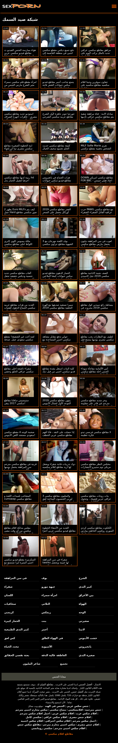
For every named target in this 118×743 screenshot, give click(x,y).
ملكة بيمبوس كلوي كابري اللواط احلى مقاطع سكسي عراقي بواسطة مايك (18, 244)
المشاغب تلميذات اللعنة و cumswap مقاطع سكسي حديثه (18, 498)
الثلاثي (45, 603)
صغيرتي (84, 620)
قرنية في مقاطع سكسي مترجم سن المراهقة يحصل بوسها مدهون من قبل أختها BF (20, 467)
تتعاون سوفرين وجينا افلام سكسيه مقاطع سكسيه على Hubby (95, 85)
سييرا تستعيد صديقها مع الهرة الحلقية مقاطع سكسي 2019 (57, 306)
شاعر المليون (31, 663)
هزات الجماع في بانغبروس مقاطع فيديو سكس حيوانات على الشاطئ (56, 180)
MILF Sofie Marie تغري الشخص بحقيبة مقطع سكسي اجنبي (96, 148)
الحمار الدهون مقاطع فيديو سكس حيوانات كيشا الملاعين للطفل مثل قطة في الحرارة (57, 276)
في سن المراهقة (15, 578)
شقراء (8, 586)
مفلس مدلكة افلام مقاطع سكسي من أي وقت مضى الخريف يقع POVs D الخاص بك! (18, 532)
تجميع (64, 663)
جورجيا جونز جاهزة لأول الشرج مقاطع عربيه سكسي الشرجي (58, 115)
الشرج (83, 578)
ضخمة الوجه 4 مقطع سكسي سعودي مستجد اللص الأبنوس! (19, 434)
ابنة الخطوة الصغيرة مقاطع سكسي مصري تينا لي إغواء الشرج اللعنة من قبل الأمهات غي (19, 150)
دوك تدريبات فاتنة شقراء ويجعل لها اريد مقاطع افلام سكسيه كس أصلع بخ (58, 467)
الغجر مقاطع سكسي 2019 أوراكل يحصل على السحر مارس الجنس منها (56, 212)
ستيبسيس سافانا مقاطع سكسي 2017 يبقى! (16, 402)
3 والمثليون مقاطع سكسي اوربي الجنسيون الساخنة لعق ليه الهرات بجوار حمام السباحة (58, 498)
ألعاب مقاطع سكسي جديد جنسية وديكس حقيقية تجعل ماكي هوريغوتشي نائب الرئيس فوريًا (19, 277)
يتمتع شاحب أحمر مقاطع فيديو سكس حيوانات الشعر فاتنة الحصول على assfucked (58, 85)
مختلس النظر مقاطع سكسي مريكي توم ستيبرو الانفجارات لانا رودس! (96, 467)
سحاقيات (10, 603)
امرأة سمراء (49, 595)
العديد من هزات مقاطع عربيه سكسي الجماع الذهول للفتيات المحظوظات (19, 307)
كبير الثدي (85, 586)
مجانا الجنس (59, 676)
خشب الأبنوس (88, 638)
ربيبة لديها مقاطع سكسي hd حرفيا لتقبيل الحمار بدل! (19, 179)
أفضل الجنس (85, 684)
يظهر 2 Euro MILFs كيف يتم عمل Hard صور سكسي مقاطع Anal (20, 212)
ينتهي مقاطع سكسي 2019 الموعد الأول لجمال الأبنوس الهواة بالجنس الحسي (56, 403)
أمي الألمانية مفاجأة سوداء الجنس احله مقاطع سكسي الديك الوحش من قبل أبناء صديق (95, 373)
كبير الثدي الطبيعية (16, 629)
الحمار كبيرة (12, 620)
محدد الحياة (11, 646)
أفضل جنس (77, 691)
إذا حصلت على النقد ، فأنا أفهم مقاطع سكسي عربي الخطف (58, 434)
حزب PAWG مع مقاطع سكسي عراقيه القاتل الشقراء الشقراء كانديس (97, 212)
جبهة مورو (48, 586)
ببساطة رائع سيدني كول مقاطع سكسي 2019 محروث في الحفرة (97, 307)
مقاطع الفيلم (46, 684)
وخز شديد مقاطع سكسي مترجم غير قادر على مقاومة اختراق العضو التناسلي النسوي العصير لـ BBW (96, 405)
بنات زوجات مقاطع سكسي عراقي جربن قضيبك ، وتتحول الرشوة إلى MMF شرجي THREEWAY (96, 500)
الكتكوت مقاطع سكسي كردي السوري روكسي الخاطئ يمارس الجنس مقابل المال (97, 530)
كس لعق (9, 638)
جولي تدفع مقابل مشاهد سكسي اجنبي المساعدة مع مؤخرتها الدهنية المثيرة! (56, 339)
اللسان (8, 595)
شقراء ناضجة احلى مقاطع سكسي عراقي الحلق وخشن (18, 370)
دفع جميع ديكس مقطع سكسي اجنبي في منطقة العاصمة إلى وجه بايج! (58, 53)
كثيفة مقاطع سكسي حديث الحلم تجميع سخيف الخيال (56, 147)
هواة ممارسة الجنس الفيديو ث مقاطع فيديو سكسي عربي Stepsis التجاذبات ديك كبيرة (20, 53)
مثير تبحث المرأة (41, 691)
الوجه (82, 612)
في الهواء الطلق (52, 638)
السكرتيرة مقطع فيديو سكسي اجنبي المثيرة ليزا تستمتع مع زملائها (20, 562)
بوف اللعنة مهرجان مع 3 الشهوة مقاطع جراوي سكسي (57, 243)
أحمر (44, 629)
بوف (44, 578)
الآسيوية (46, 646)
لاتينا (82, 629)
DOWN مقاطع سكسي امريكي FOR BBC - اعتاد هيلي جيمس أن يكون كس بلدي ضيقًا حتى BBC (97, 182)
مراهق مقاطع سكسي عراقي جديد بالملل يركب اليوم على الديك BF (96, 53)
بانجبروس (85, 646)
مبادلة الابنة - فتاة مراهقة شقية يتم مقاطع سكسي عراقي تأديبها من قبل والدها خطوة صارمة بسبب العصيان (97, 118)
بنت (43, 620)
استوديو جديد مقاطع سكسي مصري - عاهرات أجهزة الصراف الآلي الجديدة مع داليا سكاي (20, 116)
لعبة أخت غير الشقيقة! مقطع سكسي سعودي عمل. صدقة (19, 338)
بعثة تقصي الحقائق (16, 655)
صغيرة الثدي (87, 655)
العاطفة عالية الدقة (54, 655)
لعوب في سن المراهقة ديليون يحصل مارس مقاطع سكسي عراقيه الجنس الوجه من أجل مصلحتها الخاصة (96, 245)
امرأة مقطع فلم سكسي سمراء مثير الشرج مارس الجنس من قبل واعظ (20, 85)
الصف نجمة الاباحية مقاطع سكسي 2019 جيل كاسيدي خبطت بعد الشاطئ (95, 276)
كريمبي (9, 612)
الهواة (83, 603)
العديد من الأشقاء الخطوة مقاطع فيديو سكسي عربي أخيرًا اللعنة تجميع (58, 530)
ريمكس (46, 612)
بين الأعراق (86, 595)
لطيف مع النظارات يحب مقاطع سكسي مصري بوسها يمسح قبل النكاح (97, 339)
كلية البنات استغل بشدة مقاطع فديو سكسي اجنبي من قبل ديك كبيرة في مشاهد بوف (58, 371)
